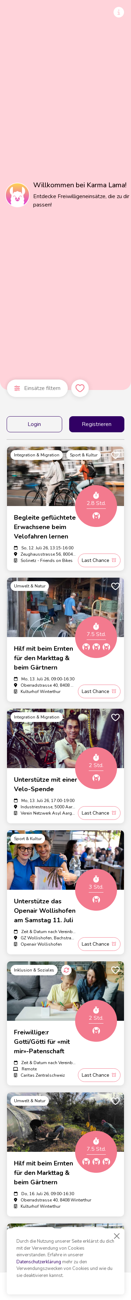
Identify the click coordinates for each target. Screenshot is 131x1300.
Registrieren (96, 424)
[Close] (116, 1236)
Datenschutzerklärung (38, 1262)
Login (34, 424)
